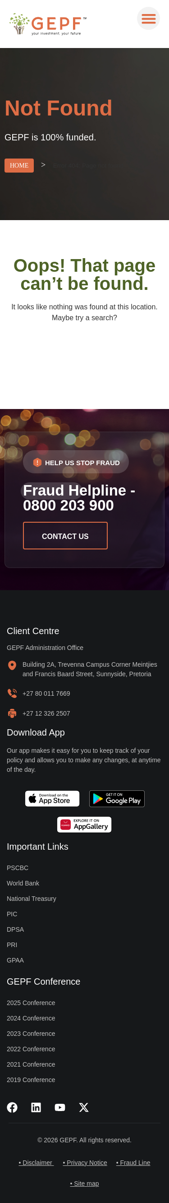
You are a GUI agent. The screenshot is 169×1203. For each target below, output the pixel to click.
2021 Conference (31, 1064)
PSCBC (17, 867)
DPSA (15, 929)
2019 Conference (31, 1079)
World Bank (23, 883)
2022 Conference (31, 1049)
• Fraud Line (133, 1162)
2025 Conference (31, 1002)
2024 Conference (31, 1018)
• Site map (84, 1183)
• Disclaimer (36, 1162)
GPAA (15, 960)
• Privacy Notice (85, 1162)
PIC (12, 914)
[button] (148, 18)
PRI (12, 944)
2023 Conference (31, 1033)
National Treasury (31, 898)
